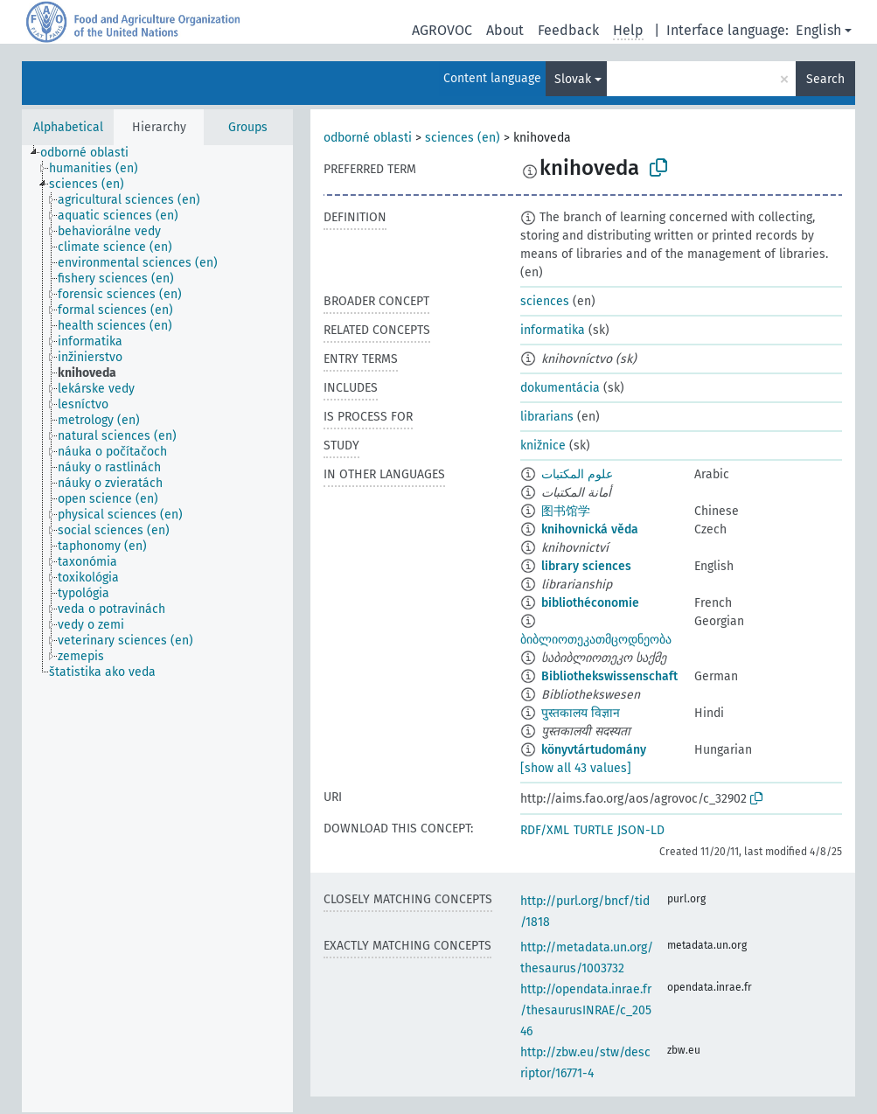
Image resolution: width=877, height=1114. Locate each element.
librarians (547, 416)
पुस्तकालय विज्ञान (580, 713)
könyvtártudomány (593, 749)
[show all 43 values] (575, 768)
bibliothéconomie (590, 602)
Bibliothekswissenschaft (609, 676)
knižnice (543, 445)
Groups (248, 127)
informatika (552, 330)
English (818, 30)
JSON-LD (641, 830)
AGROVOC (442, 30)
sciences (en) (462, 137)
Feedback (568, 30)
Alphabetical (68, 127)
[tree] (157, 628)
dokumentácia (560, 387)
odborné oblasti (368, 137)
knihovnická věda (589, 529)
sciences (544, 301)
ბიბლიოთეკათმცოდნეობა (596, 639)
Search (825, 79)
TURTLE (593, 830)
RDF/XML (544, 830)
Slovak (572, 79)
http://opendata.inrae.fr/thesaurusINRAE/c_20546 (585, 1010)
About (505, 30)
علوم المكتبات (577, 474)
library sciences (586, 566)
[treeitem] (91, 153)
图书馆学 (565, 511)
